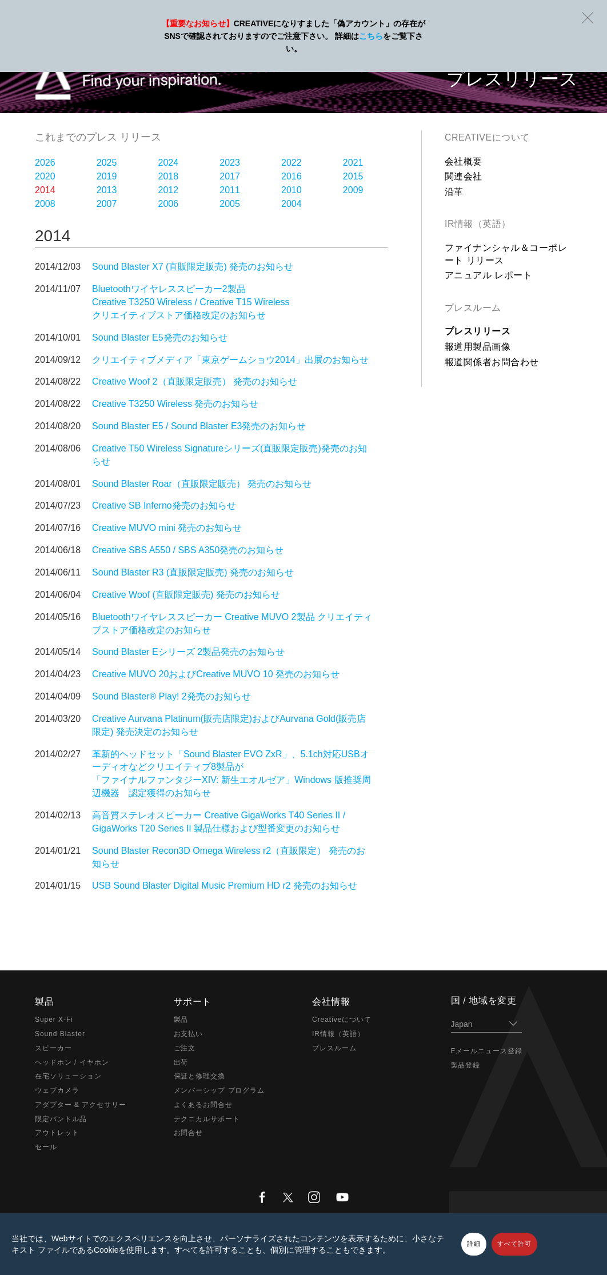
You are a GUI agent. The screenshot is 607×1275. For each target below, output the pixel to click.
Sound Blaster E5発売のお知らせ (159, 337)
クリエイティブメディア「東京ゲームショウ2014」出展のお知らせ (230, 360)
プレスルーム (473, 308)
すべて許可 (514, 1244)
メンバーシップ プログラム (219, 1090)
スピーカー (53, 1048)
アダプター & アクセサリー (80, 1105)
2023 (229, 162)
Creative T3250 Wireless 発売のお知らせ (175, 404)
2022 (291, 162)
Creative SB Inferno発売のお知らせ (164, 505)
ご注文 (185, 1048)
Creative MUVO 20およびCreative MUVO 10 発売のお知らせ (216, 674)
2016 (291, 176)
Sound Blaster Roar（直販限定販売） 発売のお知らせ (202, 484)
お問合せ (188, 1133)
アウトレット (57, 1133)
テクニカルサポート (207, 1119)
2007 (107, 204)
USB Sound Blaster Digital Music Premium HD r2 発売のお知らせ (224, 885)
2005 (229, 204)
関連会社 (463, 176)
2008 (45, 204)
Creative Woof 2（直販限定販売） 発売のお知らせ (194, 381)
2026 (45, 162)
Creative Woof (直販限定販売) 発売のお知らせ (186, 594)
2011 (229, 190)
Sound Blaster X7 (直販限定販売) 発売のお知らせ (192, 266)
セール (46, 1147)
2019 (107, 176)
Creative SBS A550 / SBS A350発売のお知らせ (187, 550)
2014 (45, 190)
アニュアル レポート (488, 275)
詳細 (474, 1244)
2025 (107, 162)
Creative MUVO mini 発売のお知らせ (167, 528)
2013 (107, 190)
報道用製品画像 (477, 346)
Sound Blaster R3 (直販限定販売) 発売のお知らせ (193, 572)
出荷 (181, 1062)
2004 (291, 204)
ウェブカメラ (57, 1090)
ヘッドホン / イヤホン (72, 1062)
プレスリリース (477, 331)
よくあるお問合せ (203, 1105)
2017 (229, 176)
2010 (291, 190)
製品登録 (466, 1065)
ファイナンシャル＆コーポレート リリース (506, 254)
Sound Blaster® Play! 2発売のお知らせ (171, 696)
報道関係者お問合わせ (492, 362)
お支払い (188, 1034)
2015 (353, 176)
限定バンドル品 (61, 1119)
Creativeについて (487, 137)
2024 (168, 162)
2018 (168, 176)
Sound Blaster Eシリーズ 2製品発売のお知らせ (188, 652)
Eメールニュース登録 (487, 1051)
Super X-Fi (54, 1020)
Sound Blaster (60, 1034)
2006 (168, 204)
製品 (181, 1020)
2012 (168, 190)
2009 (353, 190)
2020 (45, 176)
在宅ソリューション (68, 1076)
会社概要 (463, 161)
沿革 (454, 192)
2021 (353, 162)
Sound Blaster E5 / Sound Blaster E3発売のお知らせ (199, 426)
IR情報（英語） (478, 224)
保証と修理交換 (200, 1076)
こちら (371, 36)
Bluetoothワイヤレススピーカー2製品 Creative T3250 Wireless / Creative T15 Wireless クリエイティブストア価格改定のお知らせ (190, 302)
